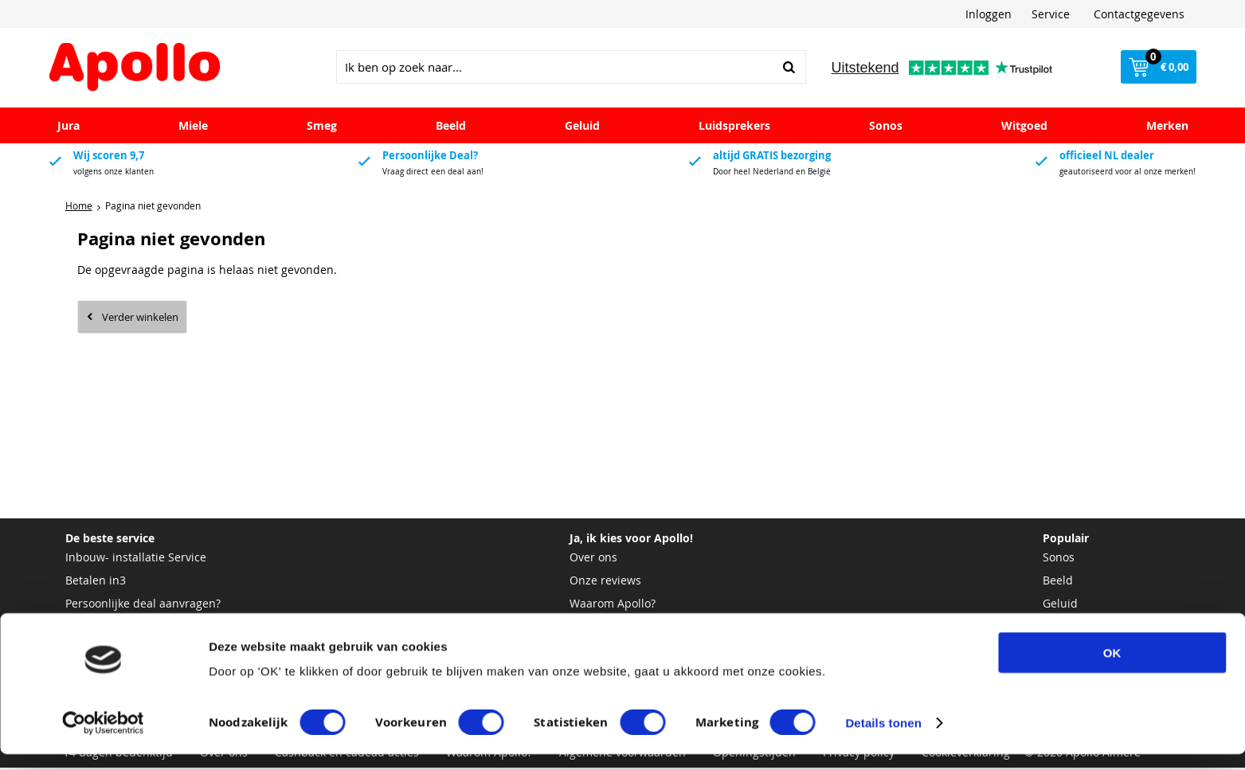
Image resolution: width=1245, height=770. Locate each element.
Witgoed (1024, 127)
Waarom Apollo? (613, 605)
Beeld (451, 127)
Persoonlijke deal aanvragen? (143, 605)
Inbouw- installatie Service (135, 559)
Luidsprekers (734, 127)
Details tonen (883, 738)
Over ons (593, 559)
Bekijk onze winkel (618, 628)
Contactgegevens (1139, 13)
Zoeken (789, 68)
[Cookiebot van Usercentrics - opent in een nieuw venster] (103, 739)
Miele (193, 127)
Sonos (885, 127)
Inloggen (988, 13)
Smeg (322, 127)
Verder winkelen (140, 319)
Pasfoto (84, 628)
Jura (68, 127)
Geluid (582, 127)
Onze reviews (605, 582)
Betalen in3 (95, 582)
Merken (1167, 127)
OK (1112, 668)
